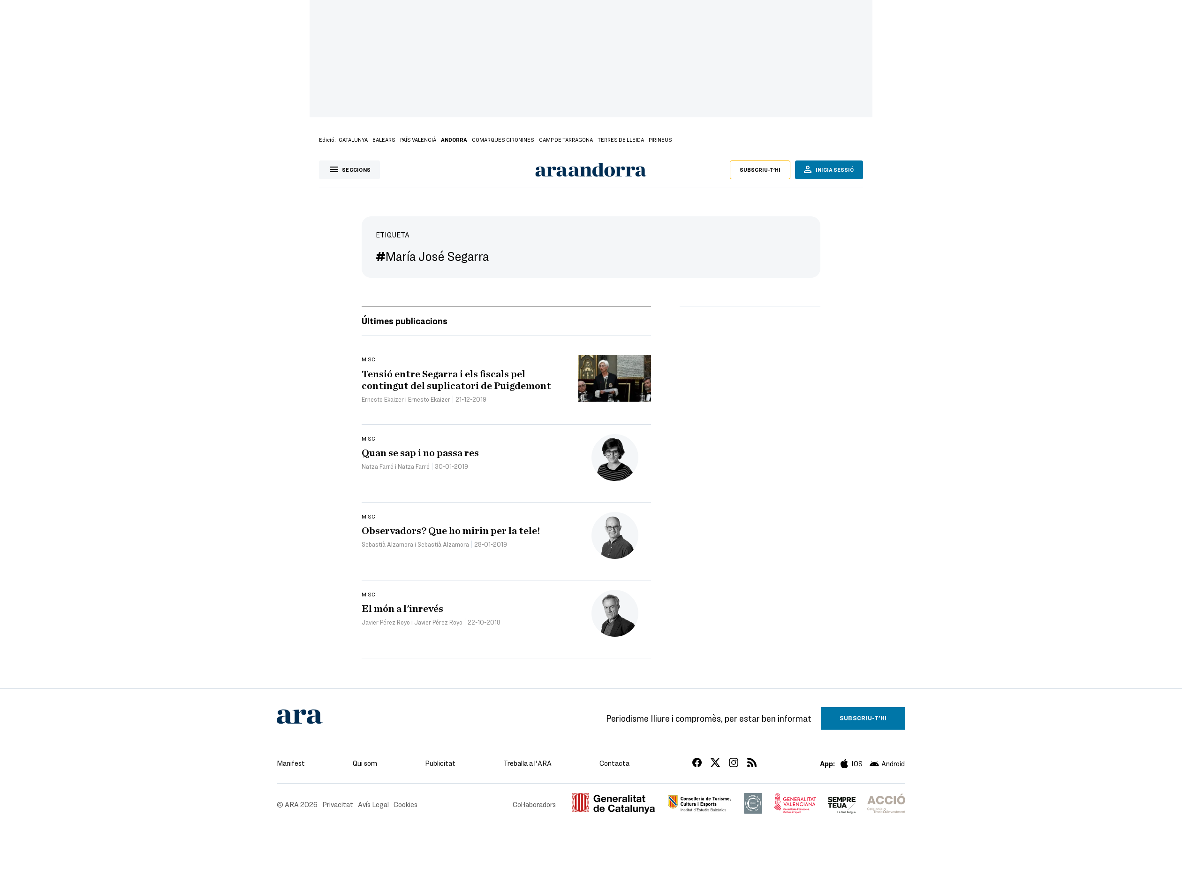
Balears (383, 139)
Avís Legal (373, 804)
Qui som (365, 763)
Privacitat (337, 804)
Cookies (405, 804)
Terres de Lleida (621, 139)
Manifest (291, 763)
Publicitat (440, 763)
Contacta (614, 763)
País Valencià (418, 139)
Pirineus (660, 139)
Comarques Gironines (503, 139)
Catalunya (353, 139)
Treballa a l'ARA (527, 763)
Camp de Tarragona (566, 139)
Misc (368, 359)
